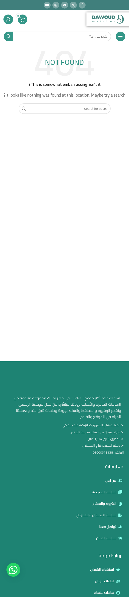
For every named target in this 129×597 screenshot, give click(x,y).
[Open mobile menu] (120, 36)
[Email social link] (64, 5)
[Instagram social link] (55, 5)
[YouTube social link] (47, 5)
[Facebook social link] (82, 5)
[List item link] (67, 452)
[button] (13, 570)
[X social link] (73, 5)
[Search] (57, 36)
